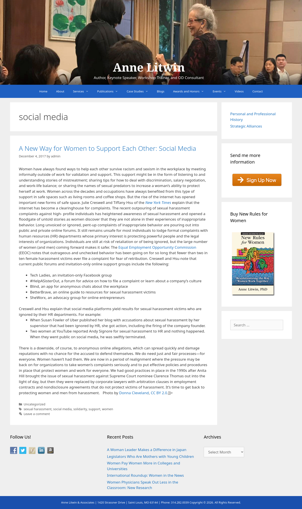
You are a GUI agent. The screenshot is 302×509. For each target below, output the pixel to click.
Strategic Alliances (246, 126)
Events (222, 91)
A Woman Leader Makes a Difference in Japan (146, 449)
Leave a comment (37, 414)
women (107, 409)
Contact (257, 91)
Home (43, 91)
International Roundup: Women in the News (145, 475)
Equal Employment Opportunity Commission (157, 247)
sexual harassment (38, 409)
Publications (109, 91)
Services (83, 91)
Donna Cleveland (134, 392)
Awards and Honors (190, 91)
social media (62, 409)
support (94, 409)
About (60, 91)
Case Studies (140, 91)
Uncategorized (34, 404)
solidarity (80, 409)
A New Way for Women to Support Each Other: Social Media (107, 148)
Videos (239, 91)
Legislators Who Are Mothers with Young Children (150, 456)
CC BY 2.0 (159, 392)
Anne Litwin (149, 67)
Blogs (160, 91)
